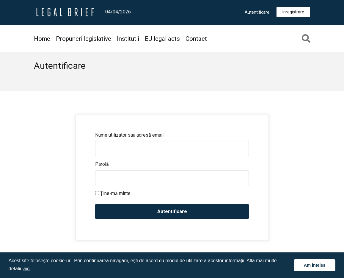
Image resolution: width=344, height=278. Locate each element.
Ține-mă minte (113, 193)
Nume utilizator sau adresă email (129, 135)
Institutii (128, 38)
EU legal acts (162, 38)
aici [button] (26, 268)
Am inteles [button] (315, 265)
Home (42, 38)
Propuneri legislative (83, 38)
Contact (196, 38)
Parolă (102, 164)
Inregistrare (293, 12)
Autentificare (257, 12)
